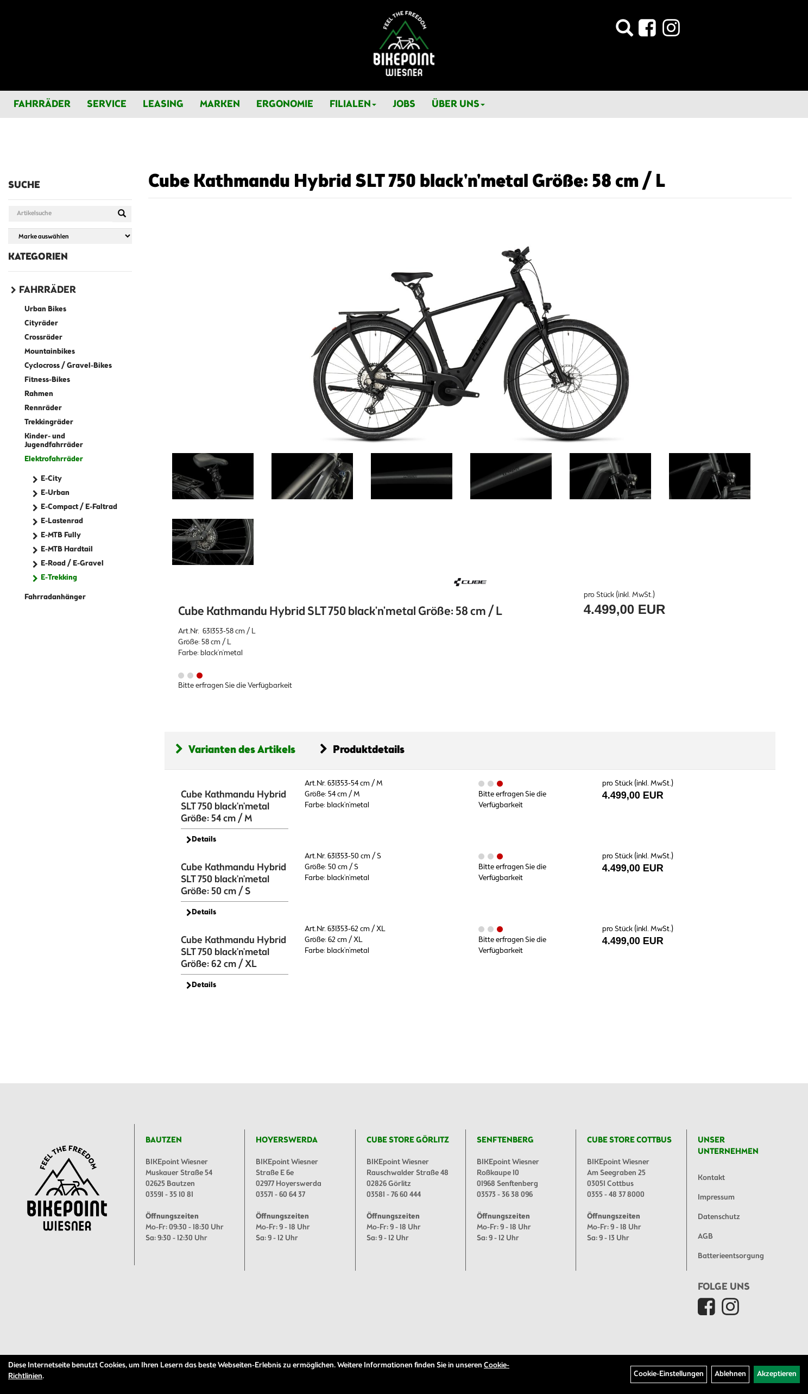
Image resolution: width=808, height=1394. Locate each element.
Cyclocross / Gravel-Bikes (68, 366)
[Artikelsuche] (624, 31)
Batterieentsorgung (731, 1256)
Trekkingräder (48, 422)
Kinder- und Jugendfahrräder (53, 440)
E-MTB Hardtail (67, 549)
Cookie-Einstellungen (669, 1374)
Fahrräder (42, 104)
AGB (705, 1237)
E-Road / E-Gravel (72, 563)
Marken (220, 104)
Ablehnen (730, 1374)
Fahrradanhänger (55, 597)
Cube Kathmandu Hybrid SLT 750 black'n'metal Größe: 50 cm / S (233, 879)
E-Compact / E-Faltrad (79, 507)
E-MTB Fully (61, 535)
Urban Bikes (45, 309)
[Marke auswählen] (70, 236)
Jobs (404, 104)
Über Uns (458, 104)
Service (107, 104)
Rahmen (38, 394)
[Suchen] (121, 214)
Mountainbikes (49, 352)
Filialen (353, 104)
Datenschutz (719, 1217)
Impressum (716, 1197)
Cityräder (41, 323)
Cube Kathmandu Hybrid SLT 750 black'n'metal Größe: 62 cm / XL (233, 952)
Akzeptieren (777, 1374)
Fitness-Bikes (47, 380)
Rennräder (43, 408)
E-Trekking (59, 578)
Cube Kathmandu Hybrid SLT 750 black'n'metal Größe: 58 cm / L (406, 181)
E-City (51, 479)
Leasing (163, 104)
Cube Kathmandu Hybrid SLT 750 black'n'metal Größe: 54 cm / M (233, 806)
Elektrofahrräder (53, 459)
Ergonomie (284, 104)
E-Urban (55, 493)
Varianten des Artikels (235, 750)
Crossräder (43, 337)
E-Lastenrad (62, 521)
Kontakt (711, 1178)
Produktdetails (362, 750)
